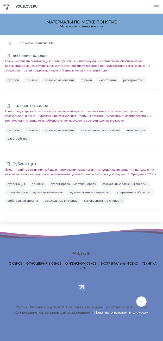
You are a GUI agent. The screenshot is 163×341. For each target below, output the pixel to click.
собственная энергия (23, 200)
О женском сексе (80, 263)
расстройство (133, 80)
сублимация (16, 184)
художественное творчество (90, 192)
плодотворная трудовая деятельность (35, 192)
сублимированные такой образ (73, 184)
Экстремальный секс (119, 263)
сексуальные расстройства (100, 130)
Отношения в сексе (43, 263)
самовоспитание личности (103, 200)
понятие (32, 80)
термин (86, 80)
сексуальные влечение (61, 200)
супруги (13, 80)
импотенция (107, 80)
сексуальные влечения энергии (124, 184)
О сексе (15, 263)
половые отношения (59, 80)
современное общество (134, 192)
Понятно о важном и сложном (121, 312)
